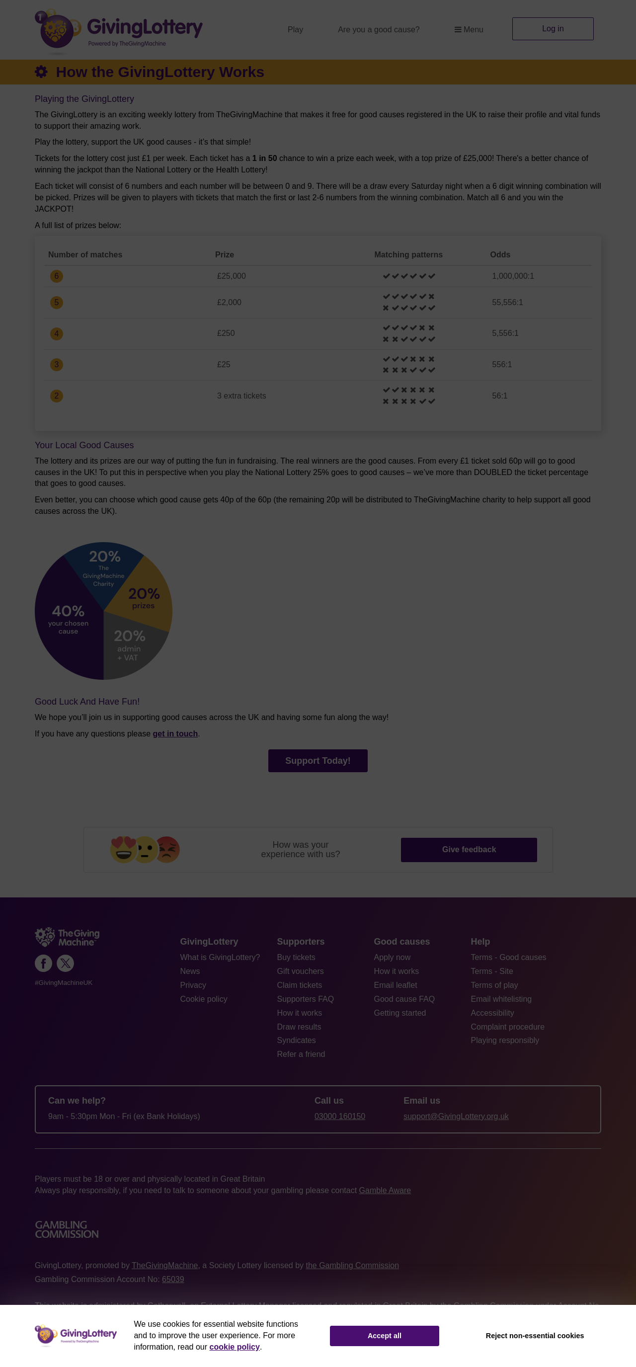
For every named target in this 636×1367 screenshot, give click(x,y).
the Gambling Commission (352, 1265)
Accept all (384, 1336)
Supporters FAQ (305, 999)
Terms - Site (492, 971)
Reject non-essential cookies (535, 1336)
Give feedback (469, 849)
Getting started (400, 1013)
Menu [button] (469, 29)
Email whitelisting (501, 999)
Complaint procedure (508, 1027)
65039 (173, 1279)
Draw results (299, 1027)
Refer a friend (301, 1054)
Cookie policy (204, 999)
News (190, 971)
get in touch (175, 733)
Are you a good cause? (379, 29)
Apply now (392, 957)
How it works (299, 1013)
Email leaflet (395, 985)
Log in (553, 28)
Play (295, 29)
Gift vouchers (300, 971)
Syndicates (296, 1040)
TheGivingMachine (165, 1265)
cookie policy (235, 1347)
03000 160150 (340, 1116)
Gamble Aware (385, 1190)
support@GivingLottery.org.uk (456, 1116)
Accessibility (492, 1013)
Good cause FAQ (404, 999)
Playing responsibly (505, 1040)
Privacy (193, 985)
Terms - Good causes (509, 957)
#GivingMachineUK (63, 982)
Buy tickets (296, 957)
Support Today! (318, 761)
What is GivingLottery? (220, 957)
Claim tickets (299, 985)
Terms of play (494, 985)
